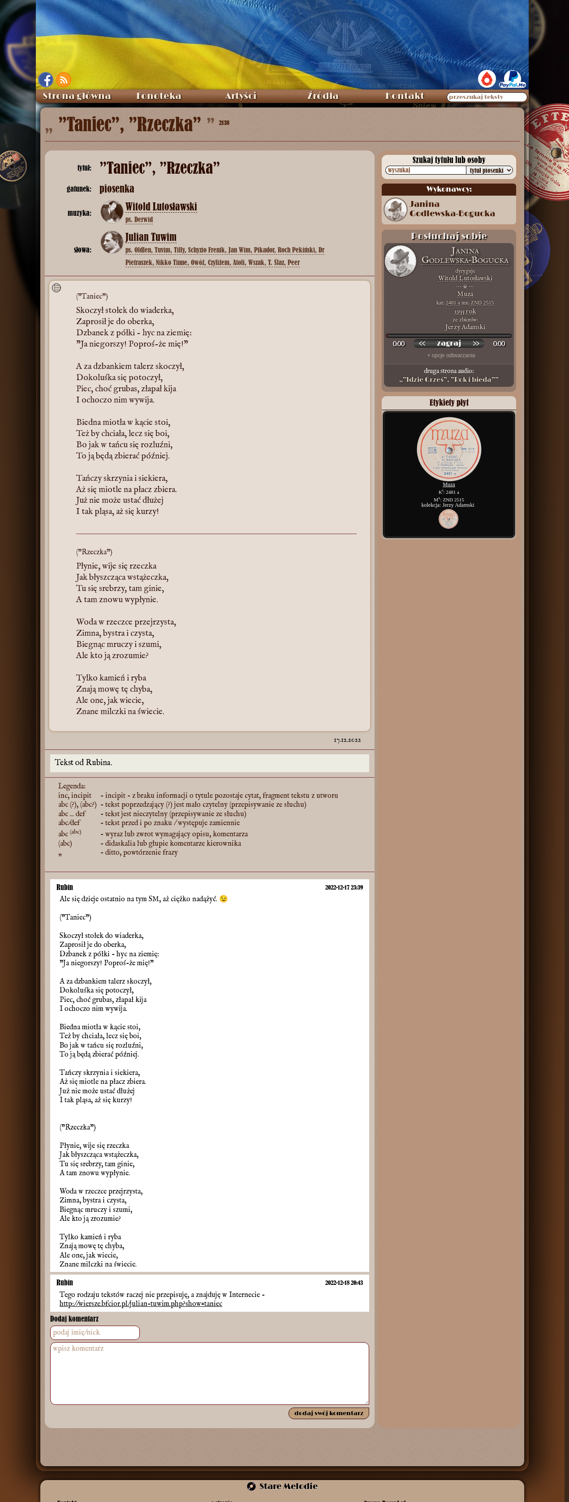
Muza (465, 294)
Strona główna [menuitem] (77, 96)
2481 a (453, 303)
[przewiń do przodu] (476, 343)
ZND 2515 (482, 303)
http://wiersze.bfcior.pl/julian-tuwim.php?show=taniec (141, 1304)
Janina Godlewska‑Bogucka (452, 209)
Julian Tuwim (151, 237)
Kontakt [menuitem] (404, 96)
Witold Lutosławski (161, 207)
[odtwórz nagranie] (449, 343)
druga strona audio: (449, 375)
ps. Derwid (139, 219)
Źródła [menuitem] (323, 96)
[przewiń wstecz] (422, 343)
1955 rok (465, 311)
